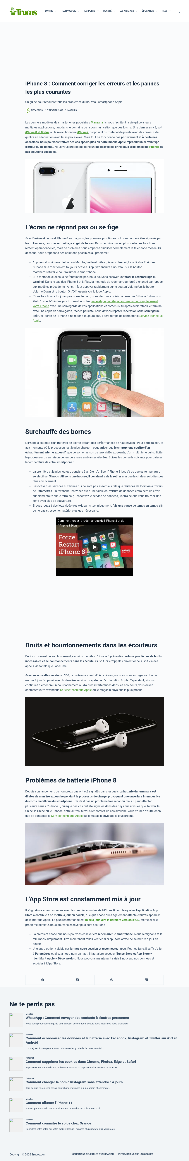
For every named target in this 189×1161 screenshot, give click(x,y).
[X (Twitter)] (77, 980)
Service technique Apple (76, 690)
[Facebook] (42, 980)
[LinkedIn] (146, 980)
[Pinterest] (112, 980)
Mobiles (72, 110)
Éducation (150, 11)
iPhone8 (154, 147)
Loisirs (51, 11)
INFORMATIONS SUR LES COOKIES (135, 1154)
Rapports (92, 11)
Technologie (71, 11)
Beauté (109, 11)
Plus (167, 11)
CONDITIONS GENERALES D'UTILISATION (93, 1154)
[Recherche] (178, 11)
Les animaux (129, 11)
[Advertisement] (94, 50)
